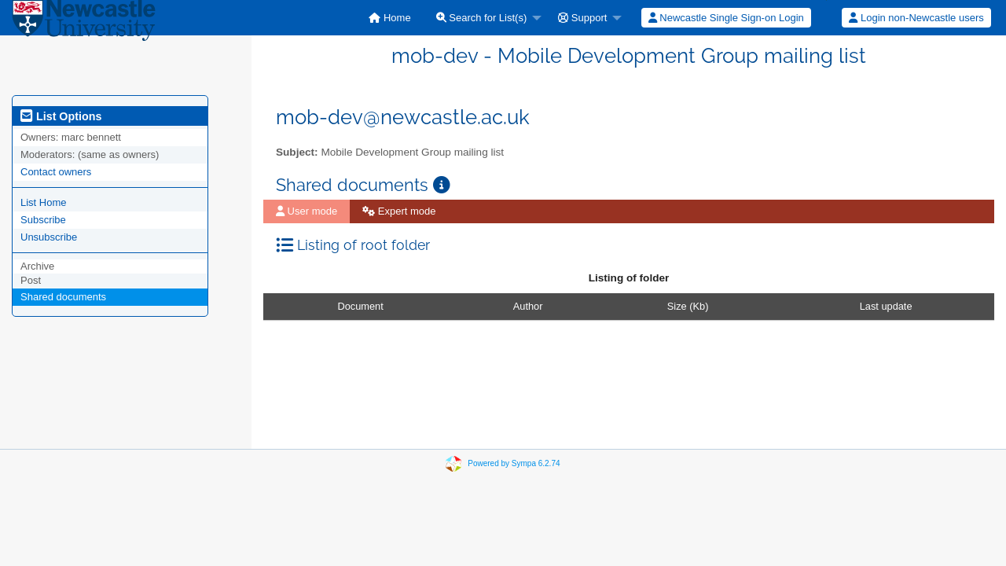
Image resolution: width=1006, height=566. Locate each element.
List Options (60, 116)
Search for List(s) (481, 18)
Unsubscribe (48, 237)
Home (389, 18)
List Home (43, 202)
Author (528, 306)
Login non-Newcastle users (916, 18)
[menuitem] (389, 17)
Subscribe (43, 220)
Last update (886, 306)
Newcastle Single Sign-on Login (726, 18)
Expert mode (398, 211)
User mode (306, 211)
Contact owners (55, 172)
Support (582, 18)
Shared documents (63, 297)
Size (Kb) (688, 306)
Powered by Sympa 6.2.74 (514, 463)
